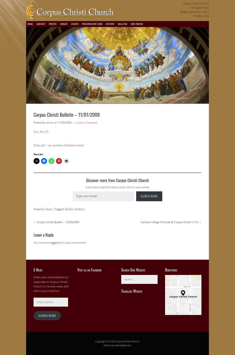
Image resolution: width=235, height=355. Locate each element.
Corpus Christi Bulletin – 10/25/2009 (56, 222)
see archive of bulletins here (65, 145)
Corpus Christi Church (127, 341)
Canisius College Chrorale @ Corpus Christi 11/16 (171, 222)
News (49, 209)
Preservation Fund (92, 24)
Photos (53, 24)
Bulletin (122, 24)
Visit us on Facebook (89, 270)
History (110, 24)
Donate (64, 24)
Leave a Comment (86, 122)
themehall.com (123, 345)
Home (30, 24)
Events (75, 24)
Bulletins (80, 209)
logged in (56, 242)
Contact (41, 24)
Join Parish (137, 24)
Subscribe (149, 196)
